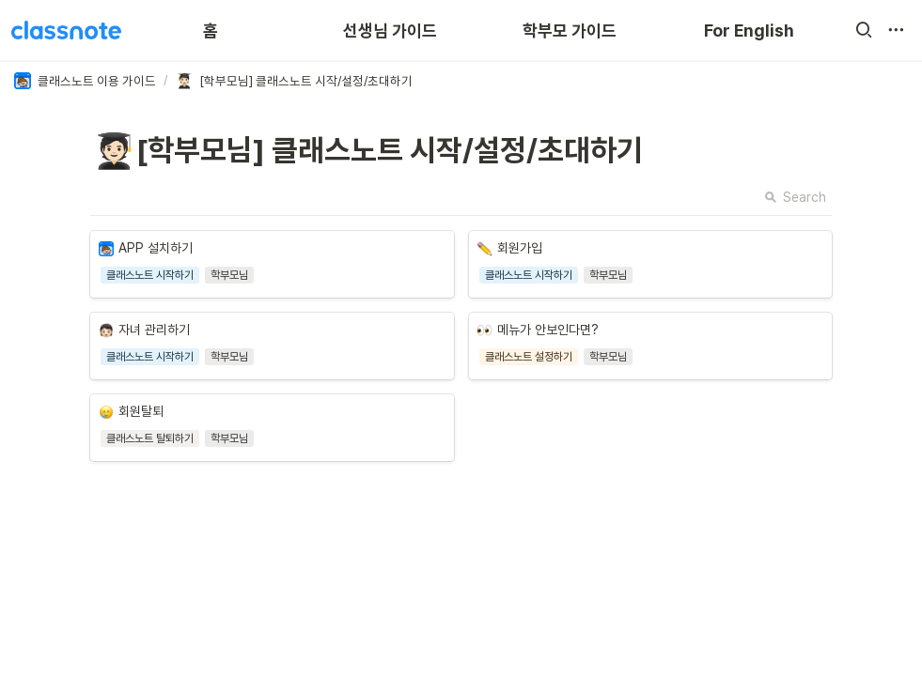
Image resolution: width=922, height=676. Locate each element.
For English (749, 30)
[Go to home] (66, 30)
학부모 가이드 (570, 30)
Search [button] (795, 197)
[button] (864, 30)
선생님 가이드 (390, 30)
